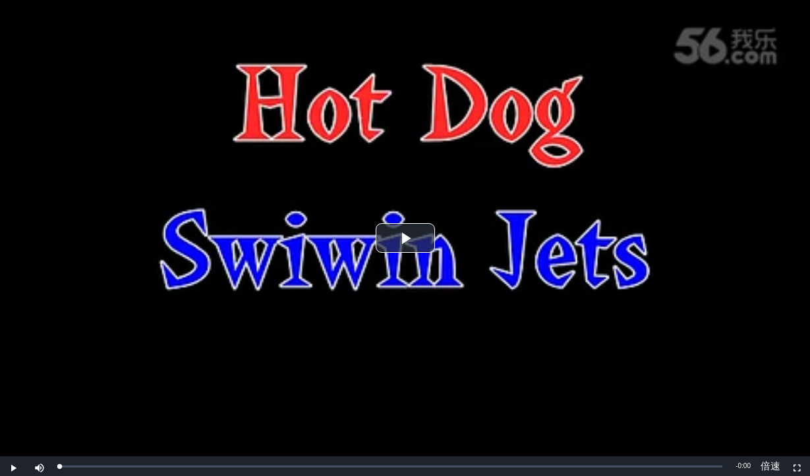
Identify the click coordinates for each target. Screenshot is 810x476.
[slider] (390, 466)
